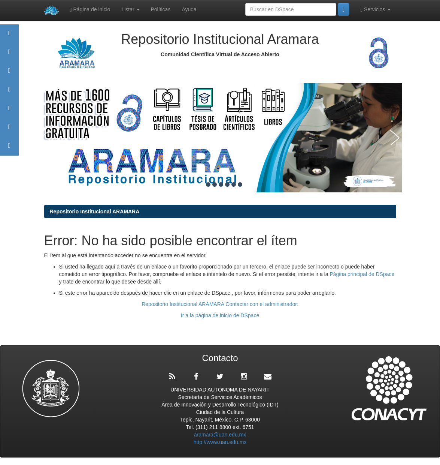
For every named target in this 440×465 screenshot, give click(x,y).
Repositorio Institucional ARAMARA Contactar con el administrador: (220, 304)
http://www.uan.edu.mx (220, 442)
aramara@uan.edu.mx (220, 435)
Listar (130, 9)
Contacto (9, 149)
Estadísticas (9, 130)
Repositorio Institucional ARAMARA (95, 211)
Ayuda (189, 9)
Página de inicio (90, 9)
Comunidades (9, 74)
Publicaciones (9, 92)
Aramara (9, 55)
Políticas (161, 9)
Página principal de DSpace (362, 274)
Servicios (376, 9)
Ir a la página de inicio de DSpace (220, 315)
